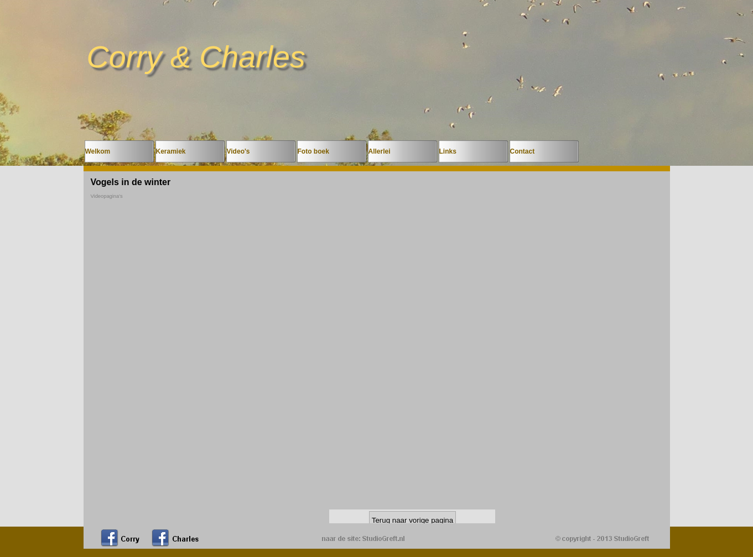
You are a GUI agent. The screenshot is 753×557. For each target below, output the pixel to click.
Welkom (98, 151)
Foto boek (313, 151)
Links (447, 151)
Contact (522, 151)
